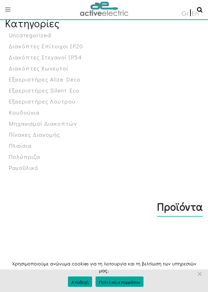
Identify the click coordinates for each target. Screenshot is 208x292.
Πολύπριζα (24, 156)
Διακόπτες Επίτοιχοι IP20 (46, 46)
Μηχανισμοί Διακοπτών (43, 123)
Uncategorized (30, 35)
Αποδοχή (80, 282)
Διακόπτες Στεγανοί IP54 (45, 57)
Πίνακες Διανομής (34, 134)
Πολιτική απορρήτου (119, 282)
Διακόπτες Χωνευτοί (38, 68)
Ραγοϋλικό (23, 168)
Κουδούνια (24, 112)
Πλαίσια (20, 145)
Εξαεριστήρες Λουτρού (42, 101)
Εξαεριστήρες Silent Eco (44, 90)
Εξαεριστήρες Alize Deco (45, 79)
